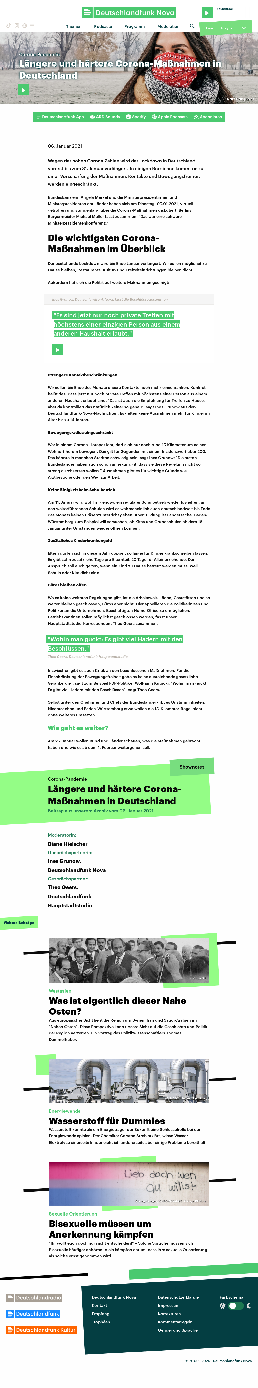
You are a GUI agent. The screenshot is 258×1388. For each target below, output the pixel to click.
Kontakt (99, 1305)
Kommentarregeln (175, 1321)
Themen (74, 26)
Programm (134, 26)
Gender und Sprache (178, 1330)
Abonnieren (208, 116)
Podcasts (103, 26)
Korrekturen (169, 1313)
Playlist (227, 28)
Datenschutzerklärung (179, 1297)
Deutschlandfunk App (60, 116)
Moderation (168, 26)
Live (209, 28)
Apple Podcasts (170, 116)
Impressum (169, 1305)
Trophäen (101, 1321)
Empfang (100, 1313)
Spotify (136, 116)
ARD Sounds (105, 116)
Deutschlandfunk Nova (114, 1297)
